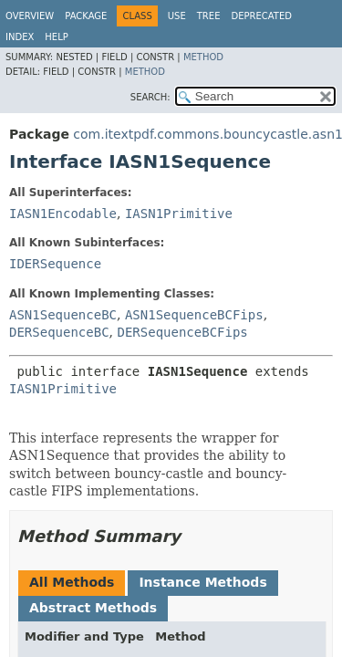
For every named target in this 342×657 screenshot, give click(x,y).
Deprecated (261, 16)
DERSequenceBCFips (182, 332)
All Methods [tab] (71, 582)
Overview (29, 16)
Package (86, 16)
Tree (209, 16)
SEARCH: (150, 97)
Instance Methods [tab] (202, 582)
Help (56, 37)
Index (19, 37)
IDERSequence (55, 263)
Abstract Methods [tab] (93, 607)
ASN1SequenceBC (63, 315)
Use (177, 16)
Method (203, 57)
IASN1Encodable (63, 213)
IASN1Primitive (179, 213)
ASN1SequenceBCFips (194, 315)
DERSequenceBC (59, 332)
